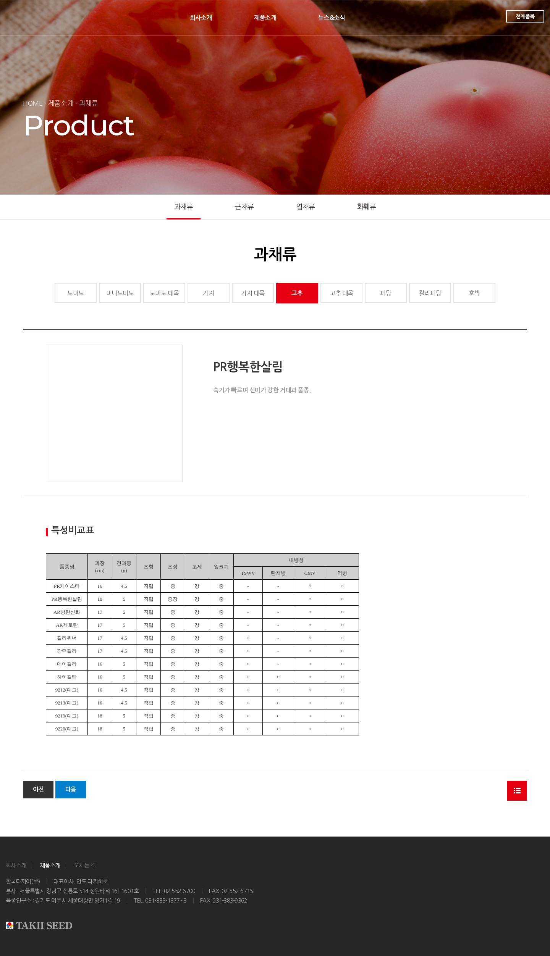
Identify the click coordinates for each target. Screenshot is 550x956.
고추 (296, 293)
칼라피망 (430, 293)
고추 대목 (341, 293)
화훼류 (366, 206)
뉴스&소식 (331, 18)
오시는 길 (84, 865)
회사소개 (201, 18)
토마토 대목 (164, 293)
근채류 (244, 206)
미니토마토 (120, 293)
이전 (38, 789)
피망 (385, 293)
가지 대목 (253, 293)
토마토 (75, 293)
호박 (474, 293)
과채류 (183, 206)
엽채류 (305, 206)
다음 (70, 789)
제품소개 (265, 18)
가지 (208, 293)
